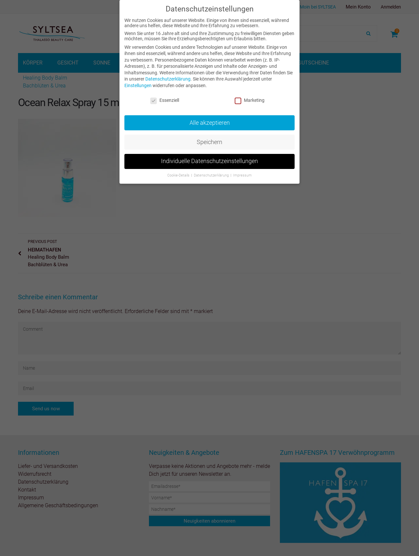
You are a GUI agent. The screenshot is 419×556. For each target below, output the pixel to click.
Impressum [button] (242, 175)
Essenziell (164, 100)
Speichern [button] (209, 142)
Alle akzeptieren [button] (210, 123)
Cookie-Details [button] (179, 175)
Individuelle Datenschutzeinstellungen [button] (209, 161)
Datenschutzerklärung (168, 79)
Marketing (249, 100)
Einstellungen (138, 85)
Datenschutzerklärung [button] (212, 175)
